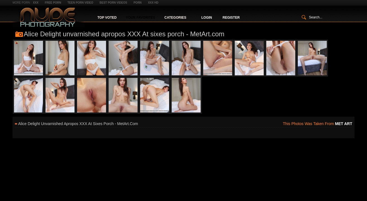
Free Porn (53, 2)
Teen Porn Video (80, 2)
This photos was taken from (317, 123)
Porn (137, 2)
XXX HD (153, 2)
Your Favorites (140, 18)
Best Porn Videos (113, 2)
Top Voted (107, 18)
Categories (175, 18)
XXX (36, 2)
